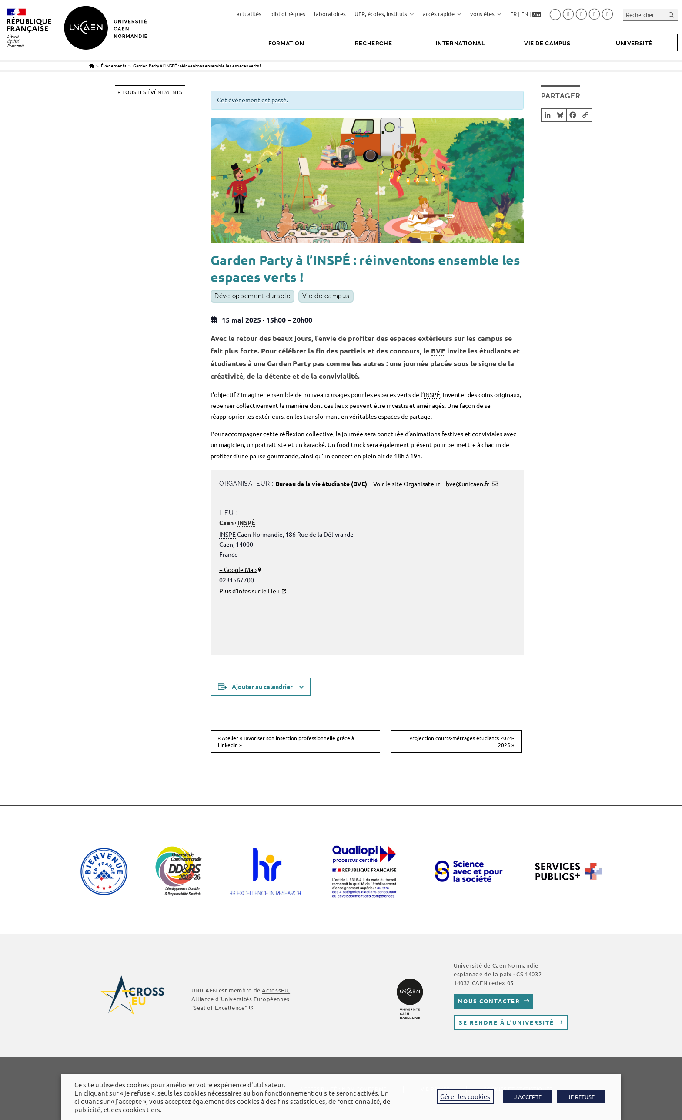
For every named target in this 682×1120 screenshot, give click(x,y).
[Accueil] (91, 65)
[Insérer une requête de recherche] (650, 14)
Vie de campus (325, 296)
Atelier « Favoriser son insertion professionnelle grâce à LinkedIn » (286, 741)
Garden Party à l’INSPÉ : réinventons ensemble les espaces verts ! (197, 65)
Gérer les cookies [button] (465, 1096)
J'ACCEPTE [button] (528, 1096)
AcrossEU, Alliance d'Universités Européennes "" (240, 998)
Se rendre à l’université (506, 1022)
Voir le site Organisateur (406, 484)
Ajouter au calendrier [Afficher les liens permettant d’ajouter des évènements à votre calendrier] (262, 686)
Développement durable (252, 296)
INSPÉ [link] (432, 394)
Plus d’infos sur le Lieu (249, 591)
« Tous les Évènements (150, 91)
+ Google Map (238, 569)
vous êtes (485, 13)
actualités (249, 13)
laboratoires (330, 13)
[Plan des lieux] (436, 582)
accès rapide (442, 13)
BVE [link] (438, 350)
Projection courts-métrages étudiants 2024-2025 (461, 741)
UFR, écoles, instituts (384, 13)
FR (513, 13)
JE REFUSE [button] (581, 1096)
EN (524, 13)
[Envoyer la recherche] (672, 14)
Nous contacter (489, 1001)
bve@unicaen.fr (467, 484)
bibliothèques (287, 13)
